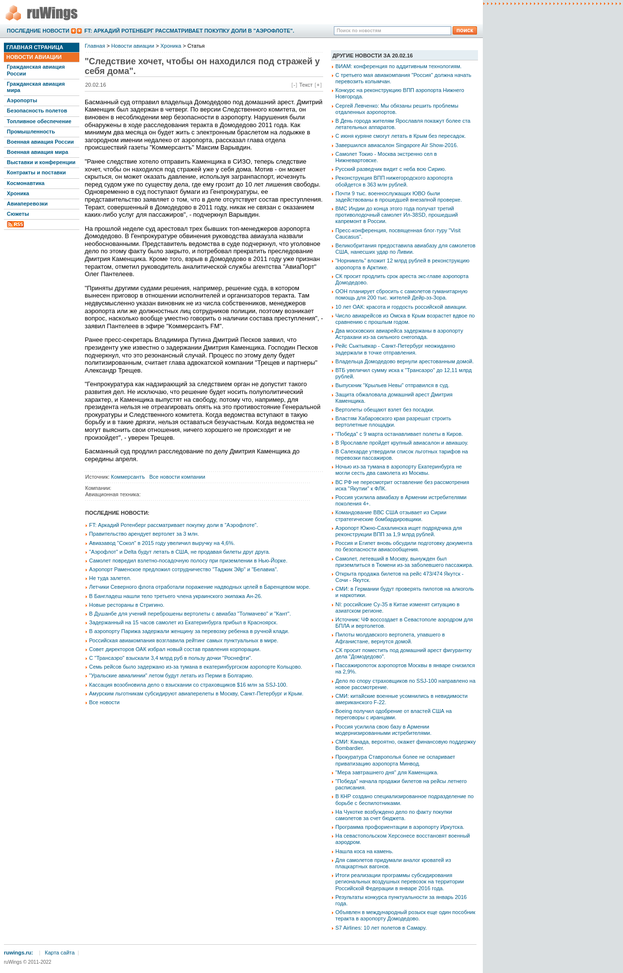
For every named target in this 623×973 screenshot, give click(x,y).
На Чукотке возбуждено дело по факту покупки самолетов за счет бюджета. (393, 815)
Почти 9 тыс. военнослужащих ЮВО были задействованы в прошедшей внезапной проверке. (398, 196)
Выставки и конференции (41, 162)
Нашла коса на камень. (364, 851)
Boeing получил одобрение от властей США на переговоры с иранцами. (393, 714)
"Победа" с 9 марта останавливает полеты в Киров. (399, 434)
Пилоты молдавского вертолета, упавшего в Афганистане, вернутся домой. (390, 638)
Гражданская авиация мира (36, 87)
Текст (306, 85)
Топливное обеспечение (39, 121)
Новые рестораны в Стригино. (127, 605)
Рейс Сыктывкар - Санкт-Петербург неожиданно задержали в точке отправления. (395, 349)
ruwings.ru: (18, 952)
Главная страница (34, 47)
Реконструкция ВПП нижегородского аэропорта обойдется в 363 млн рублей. (394, 181)
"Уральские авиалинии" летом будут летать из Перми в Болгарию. (171, 675)
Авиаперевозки (27, 203)
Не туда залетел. (110, 578)
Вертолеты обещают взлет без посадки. (384, 409)
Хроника (18, 193)
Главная (95, 46)
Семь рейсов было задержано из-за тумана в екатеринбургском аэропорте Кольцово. (195, 667)
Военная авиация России (40, 142)
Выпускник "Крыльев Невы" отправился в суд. (392, 385)
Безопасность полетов (37, 110)
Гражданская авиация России (36, 70)
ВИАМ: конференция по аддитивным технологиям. (398, 66)
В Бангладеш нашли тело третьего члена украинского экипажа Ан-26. (175, 596)
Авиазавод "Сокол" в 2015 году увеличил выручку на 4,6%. (162, 543)
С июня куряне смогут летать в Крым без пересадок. (400, 136)
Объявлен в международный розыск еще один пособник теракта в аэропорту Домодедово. (405, 915)
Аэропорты (22, 100)
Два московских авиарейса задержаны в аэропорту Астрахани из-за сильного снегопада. (399, 334)
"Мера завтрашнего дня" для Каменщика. (387, 772)
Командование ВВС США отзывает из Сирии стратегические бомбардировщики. (390, 515)
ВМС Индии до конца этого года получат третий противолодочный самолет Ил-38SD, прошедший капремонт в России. (396, 215)
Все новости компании (177, 477)
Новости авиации (34, 57)
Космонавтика (25, 183)
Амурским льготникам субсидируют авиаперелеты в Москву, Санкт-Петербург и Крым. (196, 693)
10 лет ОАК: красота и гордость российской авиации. (401, 307)
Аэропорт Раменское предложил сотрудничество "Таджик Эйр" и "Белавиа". (183, 569)
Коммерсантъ (128, 477)
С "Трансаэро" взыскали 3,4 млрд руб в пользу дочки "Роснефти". (170, 658)
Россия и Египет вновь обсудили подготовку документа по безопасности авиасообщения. (403, 546)
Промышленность (31, 131)
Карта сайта (59, 952)
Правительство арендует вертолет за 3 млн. (144, 534)
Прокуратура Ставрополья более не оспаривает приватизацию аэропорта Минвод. (395, 760)
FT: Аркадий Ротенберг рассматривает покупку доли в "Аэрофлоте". (189, 31)
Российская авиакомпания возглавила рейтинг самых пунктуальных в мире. (183, 640)
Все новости (104, 702)
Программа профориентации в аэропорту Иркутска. (399, 827)
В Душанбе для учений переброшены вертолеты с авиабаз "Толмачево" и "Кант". (190, 614)
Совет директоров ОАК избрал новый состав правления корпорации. (175, 649)
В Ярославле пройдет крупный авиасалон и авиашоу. (401, 443)
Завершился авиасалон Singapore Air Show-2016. (396, 145)
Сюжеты (18, 214)
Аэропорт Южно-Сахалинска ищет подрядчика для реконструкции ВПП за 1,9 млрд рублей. (398, 531)
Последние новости (38, 31)
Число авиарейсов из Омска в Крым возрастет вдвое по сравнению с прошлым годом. (405, 319)
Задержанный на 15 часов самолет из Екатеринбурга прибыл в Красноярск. (183, 622)
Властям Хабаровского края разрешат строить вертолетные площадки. (393, 421)
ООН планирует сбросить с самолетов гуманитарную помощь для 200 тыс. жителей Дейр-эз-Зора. (401, 294)
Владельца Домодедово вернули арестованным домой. (404, 361)
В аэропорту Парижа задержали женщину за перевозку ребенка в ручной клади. (189, 631)
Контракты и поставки (36, 172)
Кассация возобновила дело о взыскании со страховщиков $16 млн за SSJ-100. (188, 685)
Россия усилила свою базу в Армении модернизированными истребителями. (383, 730)
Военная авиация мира (37, 152)
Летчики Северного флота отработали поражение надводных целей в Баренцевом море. (200, 587)
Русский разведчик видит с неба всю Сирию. (390, 169)
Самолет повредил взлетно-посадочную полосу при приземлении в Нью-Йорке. (188, 560)
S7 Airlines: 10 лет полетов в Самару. (381, 928)
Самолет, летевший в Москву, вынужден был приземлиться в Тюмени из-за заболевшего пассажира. (404, 562)
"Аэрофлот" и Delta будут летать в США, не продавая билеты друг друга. (179, 552)
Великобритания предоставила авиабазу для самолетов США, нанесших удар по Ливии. (405, 249)
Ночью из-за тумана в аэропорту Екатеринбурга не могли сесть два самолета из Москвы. (398, 470)
